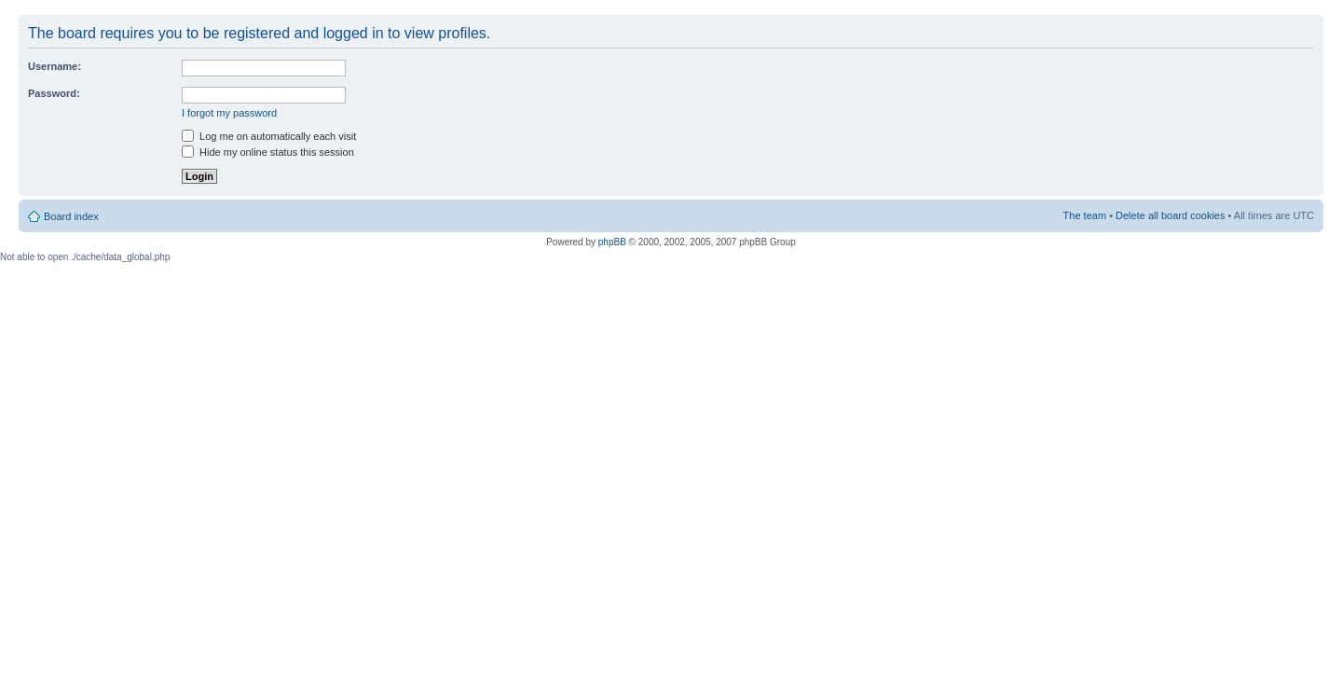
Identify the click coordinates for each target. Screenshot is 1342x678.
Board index (71, 216)
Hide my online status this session (268, 152)
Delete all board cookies (1170, 215)
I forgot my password (229, 112)
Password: (54, 93)
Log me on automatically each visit (269, 136)
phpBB (612, 242)
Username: (54, 66)
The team (1084, 215)
